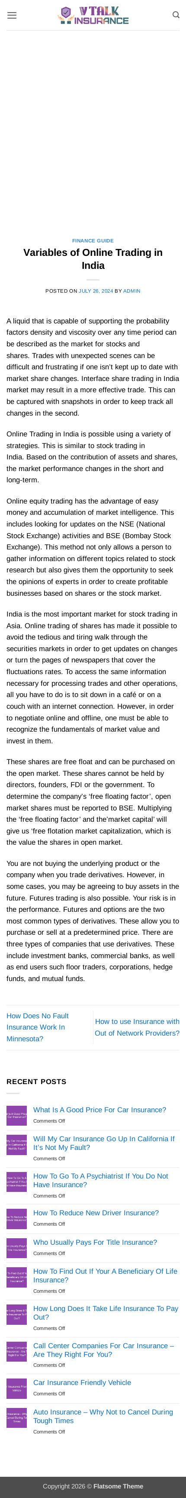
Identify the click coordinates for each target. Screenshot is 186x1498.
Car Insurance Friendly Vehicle (82, 1383)
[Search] (176, 14)
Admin (132, 291)
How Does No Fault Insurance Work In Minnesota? (37, 1027)
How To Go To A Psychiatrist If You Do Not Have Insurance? (100, 1180)
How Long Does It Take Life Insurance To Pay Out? (105, 1312)
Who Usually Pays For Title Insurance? (95, 1242)
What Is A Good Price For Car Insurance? (99, 1110)
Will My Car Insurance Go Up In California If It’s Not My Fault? (104, 1143)
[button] (11, 15)
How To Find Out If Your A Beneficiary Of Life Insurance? (105, 1275)
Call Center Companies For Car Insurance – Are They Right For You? (103, 1350)
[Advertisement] (93, 128)
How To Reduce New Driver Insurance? (96, 1213)
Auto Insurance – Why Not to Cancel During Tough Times (103, 1416)
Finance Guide (93, 240)
